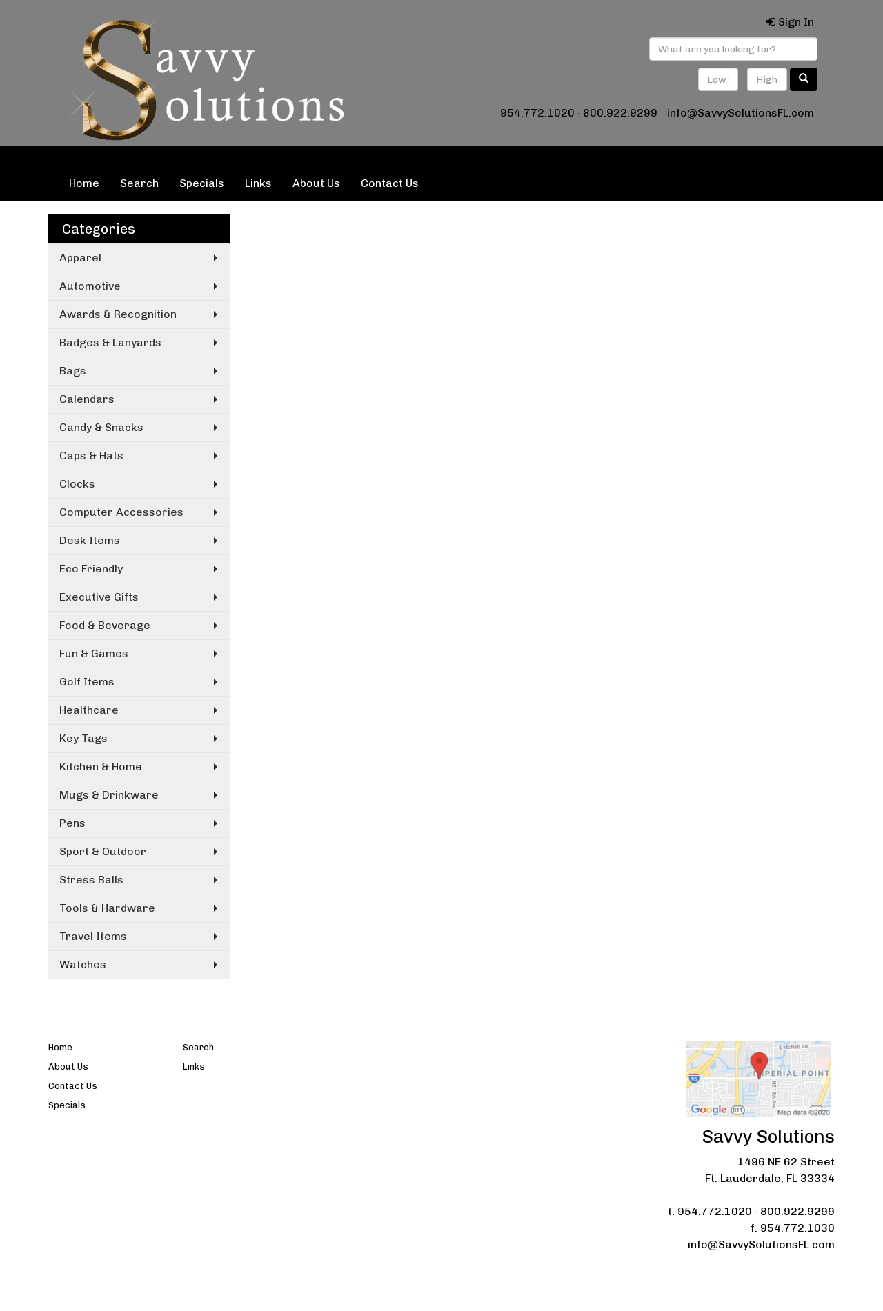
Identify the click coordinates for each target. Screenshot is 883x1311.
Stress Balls (91, 879)
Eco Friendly (91, 568)
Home (84, 183)
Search (139, 183)
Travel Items (93, 936)
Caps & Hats (91, 455)
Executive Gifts (99, 596)
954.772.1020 (537, 112)
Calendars (87, 399)
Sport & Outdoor (102, 851)
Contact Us (390, 183)
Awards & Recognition (118, 314)
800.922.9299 (620, 112)
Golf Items (87, 681)
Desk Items (89, 540)
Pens (72, 823)
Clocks (77, 483)
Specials (201, 183)
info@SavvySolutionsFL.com (740, 112)
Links (258, 183)
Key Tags (83, 738)
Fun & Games (93, 653)
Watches (82, 964)
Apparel (80, 257)
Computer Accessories (121, 512)
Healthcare (89, 710)
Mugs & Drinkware (109, 794)
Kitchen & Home (100, 766)
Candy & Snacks (101, 427)
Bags (72, 370)
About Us (316, 183)
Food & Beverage (104, 625)
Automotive (90, 285)
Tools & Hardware (107, 907)
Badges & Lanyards (110, 342)
